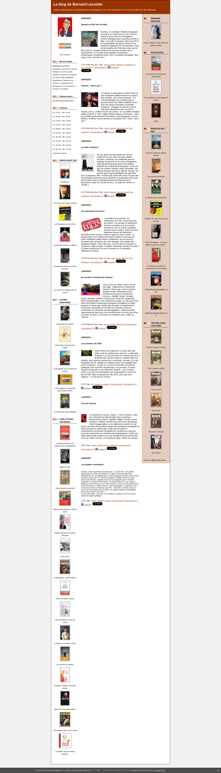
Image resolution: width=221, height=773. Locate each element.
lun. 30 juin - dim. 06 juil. (62, 116)
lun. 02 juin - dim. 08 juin (62, 133)
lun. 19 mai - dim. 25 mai (62, 141)
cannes (112, 65)
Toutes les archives (60, 153)
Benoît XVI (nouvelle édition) (65, 709)
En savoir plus (159, 770)
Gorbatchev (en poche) (65, 324)
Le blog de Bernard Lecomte (77, 4)
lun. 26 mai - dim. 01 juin (62, 137)
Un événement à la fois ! (93, 211)
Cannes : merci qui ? (91, 86)
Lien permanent (87, 67)
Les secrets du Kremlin (156, 176)
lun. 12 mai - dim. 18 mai (62, 145)
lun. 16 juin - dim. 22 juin (62, 125)
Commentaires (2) (87, 328)
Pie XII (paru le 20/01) (156, 368)
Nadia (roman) (65, 467)
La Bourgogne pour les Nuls (65, 224)
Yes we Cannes (88, 403)
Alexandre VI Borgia (156, 432)
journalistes (105, 384)
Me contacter (65, 55)
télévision (125, 258)
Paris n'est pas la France (65, 599)
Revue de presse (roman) (65, 488)
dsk (92, 384)
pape (113, 258)
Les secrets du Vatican (65, 664)
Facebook (113, 67)
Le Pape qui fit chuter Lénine (65, 643)
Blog (96, 65)
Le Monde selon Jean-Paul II (156, 198)
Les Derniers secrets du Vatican (65, 245)
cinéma (106, 65)
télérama (119, 65)
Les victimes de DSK (91, 343)
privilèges (113, 192)
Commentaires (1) (129, 384)
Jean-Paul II (155, 453)
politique (101, 501)
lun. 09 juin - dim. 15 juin (62, 129)
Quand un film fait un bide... (95, 24)
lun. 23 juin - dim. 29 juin (62, 121)
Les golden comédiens (92, 464)
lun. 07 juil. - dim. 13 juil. (62, 112)
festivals (100, 445)
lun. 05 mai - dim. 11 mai (62, 149)
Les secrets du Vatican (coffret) (65, 203)
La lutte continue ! (90, 147)
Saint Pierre (156, 410)
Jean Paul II (65, 556)
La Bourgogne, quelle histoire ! (65, 578)
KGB (156, 121)
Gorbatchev (65, 182)
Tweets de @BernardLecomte (155, 460)
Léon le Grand (156, 390)
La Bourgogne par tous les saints (65, 730)
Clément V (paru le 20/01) (156, 347)
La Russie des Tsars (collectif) (65, 412)
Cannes (107, 501)
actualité (107, 258)
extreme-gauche (122, 128)
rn (134, 65)
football (126, 192)
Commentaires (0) (100, 67)
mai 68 (106, 192)
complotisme (128, 65)
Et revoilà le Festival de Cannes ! (97, 277)
